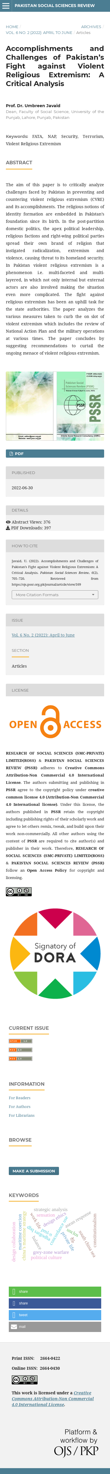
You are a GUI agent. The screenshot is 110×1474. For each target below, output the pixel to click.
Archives (91, 26)
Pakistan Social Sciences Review (55, 5)
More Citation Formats (37, 594)
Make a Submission (34, 1171)
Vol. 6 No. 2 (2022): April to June (39, 32)
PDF (18, 453)
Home (12, 26)
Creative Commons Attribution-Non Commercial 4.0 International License (53, 1398)
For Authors (20, 1106)
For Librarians (22, 1115)
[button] (55, 1292)
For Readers (20, 1097)
